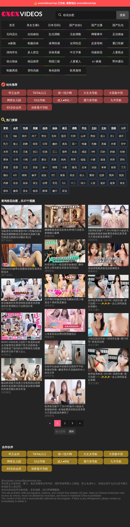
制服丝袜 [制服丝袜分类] (49, 236)
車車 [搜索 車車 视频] (103, 167)
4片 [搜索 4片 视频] (15, 175)
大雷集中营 (116, 92)
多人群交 (33, 52)
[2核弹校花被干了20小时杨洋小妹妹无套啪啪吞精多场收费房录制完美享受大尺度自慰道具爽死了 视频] (108, 221)
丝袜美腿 (54, 52)
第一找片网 (65, 92)
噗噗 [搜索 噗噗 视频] (54, 167)
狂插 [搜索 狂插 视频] (45, 151)
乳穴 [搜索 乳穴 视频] (5, 143)
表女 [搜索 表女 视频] (122, 183)
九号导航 (115, 100)
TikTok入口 (39, 92)
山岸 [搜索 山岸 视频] (83, 136)
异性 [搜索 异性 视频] (122, 159)
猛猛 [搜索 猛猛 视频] (83, 159)
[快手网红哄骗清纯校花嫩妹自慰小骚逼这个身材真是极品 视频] (65, 289)
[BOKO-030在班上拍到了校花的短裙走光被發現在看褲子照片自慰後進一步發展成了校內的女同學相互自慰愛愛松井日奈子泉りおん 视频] (21, 333)
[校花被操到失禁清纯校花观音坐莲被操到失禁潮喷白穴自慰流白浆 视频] (21, 293)
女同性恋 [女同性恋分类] (6, 354)
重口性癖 (118, 43)
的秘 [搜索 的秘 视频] (112, 151)
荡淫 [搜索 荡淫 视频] (63, 136)
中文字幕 (75, 52)
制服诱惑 (12, 70)
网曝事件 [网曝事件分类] (49, 337)
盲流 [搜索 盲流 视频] (64, 190)
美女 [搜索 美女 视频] (25, 190)
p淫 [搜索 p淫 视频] (35, 159)
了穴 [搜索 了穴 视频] (123, 167)
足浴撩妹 (118, 34)
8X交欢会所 (14, 107)
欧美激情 (75, 70)
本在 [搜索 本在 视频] (15, 151)
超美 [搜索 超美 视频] (112, 183)
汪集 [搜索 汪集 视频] (25, 151)
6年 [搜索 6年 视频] (93, 151)
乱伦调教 (54, 34)
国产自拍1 (75, 25)
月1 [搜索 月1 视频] (112, 136)
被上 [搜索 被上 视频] (15, 143)
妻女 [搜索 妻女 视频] (43, 159)
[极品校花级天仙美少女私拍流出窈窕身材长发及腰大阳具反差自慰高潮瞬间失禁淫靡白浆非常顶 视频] (21, 374)
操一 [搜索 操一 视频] (45, 167)
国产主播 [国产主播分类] (6, 309)
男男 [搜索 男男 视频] (73, 159)
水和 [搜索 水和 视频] (5, 151)
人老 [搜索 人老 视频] (92, 183)
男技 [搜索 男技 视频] (92, 136)
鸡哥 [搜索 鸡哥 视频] (112, 159)
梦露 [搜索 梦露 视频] (5, 167)
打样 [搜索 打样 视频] (73, 136)
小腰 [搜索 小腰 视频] (92, 159)
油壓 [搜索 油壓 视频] (123, 128)
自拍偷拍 (33, 34)
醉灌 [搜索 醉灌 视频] (45, 190)
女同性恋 (75, 43)
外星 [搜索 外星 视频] (113, 143)
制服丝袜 (33, 43)
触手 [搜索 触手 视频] (34, 175)
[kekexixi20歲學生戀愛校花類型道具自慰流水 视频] (21, 258)
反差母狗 (96, 43)
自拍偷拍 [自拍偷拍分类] (6, 392)
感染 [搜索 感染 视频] (84, 151)
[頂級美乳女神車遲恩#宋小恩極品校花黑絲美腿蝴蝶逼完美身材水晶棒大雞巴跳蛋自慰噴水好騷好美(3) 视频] (21, 222)
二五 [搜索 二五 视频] (5, 136)
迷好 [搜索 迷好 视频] (102, 183)
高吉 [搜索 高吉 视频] (72, 175)
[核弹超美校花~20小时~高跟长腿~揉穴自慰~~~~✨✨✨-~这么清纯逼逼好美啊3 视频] (108, 291)
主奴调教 (75, 34)
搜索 (122, 15)
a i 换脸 (96, 61)
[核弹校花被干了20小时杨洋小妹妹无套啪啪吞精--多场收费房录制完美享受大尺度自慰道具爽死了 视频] (65, 396)
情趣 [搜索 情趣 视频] (84, 143)
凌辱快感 (54, 43)
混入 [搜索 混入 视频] (102, 136)
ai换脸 (12, 43)
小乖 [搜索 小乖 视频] (15, 159)
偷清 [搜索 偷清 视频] (35, 190)
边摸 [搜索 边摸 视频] (101, 175)
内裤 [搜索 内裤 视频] (5, 183)
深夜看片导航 (39, 107)
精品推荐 (33, 61)
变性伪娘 (33, 70)
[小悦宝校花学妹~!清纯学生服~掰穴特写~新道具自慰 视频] (108, 328)
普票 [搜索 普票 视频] (15, 167)
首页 (12, 25)
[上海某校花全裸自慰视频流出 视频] (65, 322)
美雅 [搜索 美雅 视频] (53, 159)
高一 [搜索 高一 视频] (74, 143)
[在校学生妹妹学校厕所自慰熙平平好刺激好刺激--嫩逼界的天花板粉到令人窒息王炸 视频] (65, 357)
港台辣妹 (12, 61)
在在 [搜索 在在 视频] (15, 183)
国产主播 (96, 25)
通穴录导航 (90, 100)
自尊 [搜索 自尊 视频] (45, 183)
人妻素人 (75, 61)
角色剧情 (54, 70)
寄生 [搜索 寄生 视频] (43, 136)
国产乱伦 (118, 25)
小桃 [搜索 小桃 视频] (25, 159)
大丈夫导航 (90, 92)
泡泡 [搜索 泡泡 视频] (121, 175)
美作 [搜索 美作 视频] (24, 136)
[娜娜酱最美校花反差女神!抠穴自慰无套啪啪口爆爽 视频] (65, 220)
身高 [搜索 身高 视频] (64, 143)
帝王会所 (14, 92)
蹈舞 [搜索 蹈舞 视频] (25, 143)
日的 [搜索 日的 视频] (102, 151)
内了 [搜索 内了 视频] (34, 136)
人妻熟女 (118, 52)
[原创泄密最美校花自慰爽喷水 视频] (108, 256)
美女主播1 (33, 25)
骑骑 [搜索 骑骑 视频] (24, 175)
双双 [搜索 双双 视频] (35, 143)
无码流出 (12, 34)
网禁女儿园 (14, 100)
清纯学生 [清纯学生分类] (49, 270)
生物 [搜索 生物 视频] (122, 151)
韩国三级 (54, 61)
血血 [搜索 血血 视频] (74, 151)
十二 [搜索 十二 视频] (73, 183)
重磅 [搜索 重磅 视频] (91, 175)
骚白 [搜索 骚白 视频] (5, 175)
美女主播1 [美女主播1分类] (93, 309)
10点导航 (39, 100)
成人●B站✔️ (65, 100)
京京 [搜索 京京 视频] (25, 167)
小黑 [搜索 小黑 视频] (64, 167)
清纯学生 (12, 52)
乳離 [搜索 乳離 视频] (94, 143)
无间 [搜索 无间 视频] (53, 136)
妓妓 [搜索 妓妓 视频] (43, 175)
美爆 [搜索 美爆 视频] (103, 143)
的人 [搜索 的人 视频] (82, 175)
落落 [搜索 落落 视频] (62, 175)
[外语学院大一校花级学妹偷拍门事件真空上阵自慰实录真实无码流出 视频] (65, 254)
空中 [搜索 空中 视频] (123, 143)
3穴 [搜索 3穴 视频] (53, 175)
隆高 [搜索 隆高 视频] (74, 167)
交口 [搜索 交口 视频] (35, 151)
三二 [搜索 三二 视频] (54, 151)
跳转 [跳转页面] (71, 431)
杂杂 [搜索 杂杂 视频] (25, 183)
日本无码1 (54, 25)
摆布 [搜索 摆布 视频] (5, 190)
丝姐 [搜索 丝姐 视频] (94, 167)
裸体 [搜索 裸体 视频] (5, 159)
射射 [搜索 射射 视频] (113, 167)
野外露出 (118, 61)
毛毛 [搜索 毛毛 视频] (54, 183)
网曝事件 (96, 34)
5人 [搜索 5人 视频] (64, 183)
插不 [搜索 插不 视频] (121, 136)
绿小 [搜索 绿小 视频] (83, 183)
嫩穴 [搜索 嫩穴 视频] (54, 190)
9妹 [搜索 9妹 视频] (15, 136)
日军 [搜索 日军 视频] (45, 143)
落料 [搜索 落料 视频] (64, 151)
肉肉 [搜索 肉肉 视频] (63, 159)
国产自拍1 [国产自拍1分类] (6, 240)
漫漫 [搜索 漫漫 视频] (102, 159)
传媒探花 (96, 52)
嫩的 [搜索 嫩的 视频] (54, 143)
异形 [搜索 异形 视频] (35, 167)
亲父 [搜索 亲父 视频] (35, 183)
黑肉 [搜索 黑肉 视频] (111, 175)
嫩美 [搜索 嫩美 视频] (15, 190)
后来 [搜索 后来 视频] (84, 167)
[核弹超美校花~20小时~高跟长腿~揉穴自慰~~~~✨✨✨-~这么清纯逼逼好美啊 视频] (108, 365)
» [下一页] (80, 423)
